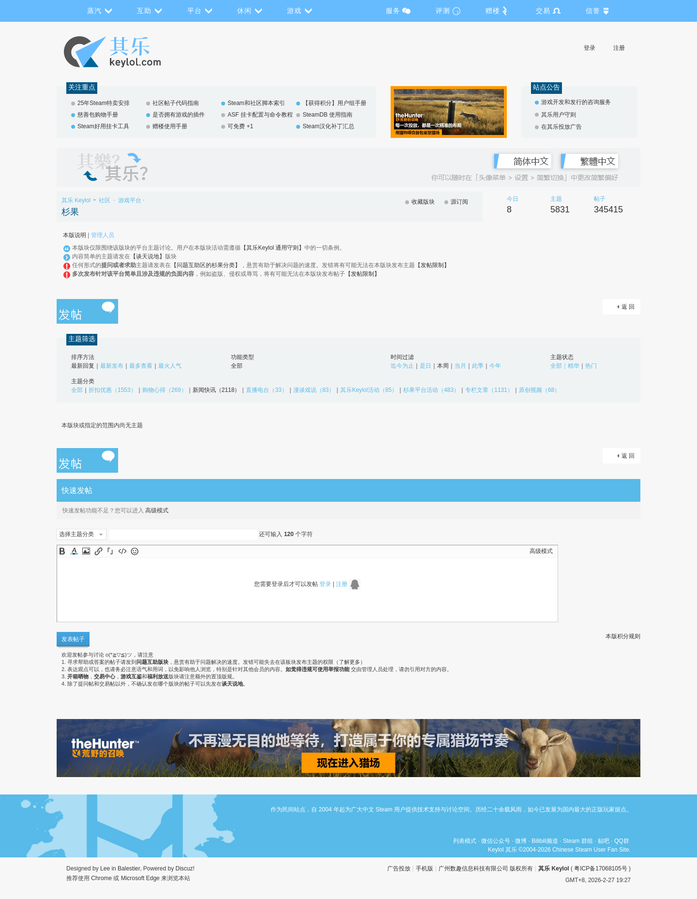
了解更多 (349, 662)
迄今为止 (402, 365)
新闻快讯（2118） (217, 390)
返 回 (628, 306)
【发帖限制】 (432, 265)
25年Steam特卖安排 (103, 103)
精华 (573, 365)
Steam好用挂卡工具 (103, 126)
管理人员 (102, 235)
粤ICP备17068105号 (600, 868)
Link (98, 551)
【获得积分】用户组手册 (334, 103)
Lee (105, 868)
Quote (110, 551)
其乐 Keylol (76, 200)
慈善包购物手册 (97, 114)
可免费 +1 (240, 126)
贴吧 (603, 841)
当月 (460, 365)
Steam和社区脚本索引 (256, 103)
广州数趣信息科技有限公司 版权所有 (486, 868)
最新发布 (111, 365)
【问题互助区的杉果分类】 (206, 265)
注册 (619, 48)
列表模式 (464, 841)
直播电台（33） (266, 390)
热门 (591, 365)
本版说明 (74, 235)
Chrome (101, 878)
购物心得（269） (164, 390)
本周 (443, 365)
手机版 (424, 868)
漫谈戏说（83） (313, 390)
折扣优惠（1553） (112, 390)
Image (86, 551)
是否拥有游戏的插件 (178, 114)
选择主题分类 (76, 534)
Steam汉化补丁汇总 (328, 126)
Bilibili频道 (544, 841)
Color (74, 551)
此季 (478, 365)
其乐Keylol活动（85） (368, 390)
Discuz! (185, 868)
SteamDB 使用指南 (327, 114)
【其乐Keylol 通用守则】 (272, 247)
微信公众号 (495, 841)
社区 (104, 200)
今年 (495, 365)
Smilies (134, 551)
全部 (236, 365)
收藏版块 (423, 201)
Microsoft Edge (140, 878)
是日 (425, 365)
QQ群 (621, 841)
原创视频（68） (539, 390)
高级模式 (156, 510)
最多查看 (140, 365)
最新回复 (82, 365)
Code (122, 551)
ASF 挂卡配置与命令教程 (260, 114)
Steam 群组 (578, 841)
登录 (589, 48)
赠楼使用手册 (169, 126)
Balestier (129, 868)
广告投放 (398, 868)
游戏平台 (129, 200)
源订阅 (459, 201)
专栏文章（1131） (489, 390)
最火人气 (170, 365)
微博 (521, 841)
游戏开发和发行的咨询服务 (576, 102)
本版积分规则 (623, 636)
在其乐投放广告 (561, 126)
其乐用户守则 (558, 114)
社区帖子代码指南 (175, 103)
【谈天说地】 (147, 256)
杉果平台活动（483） (431, 390)
